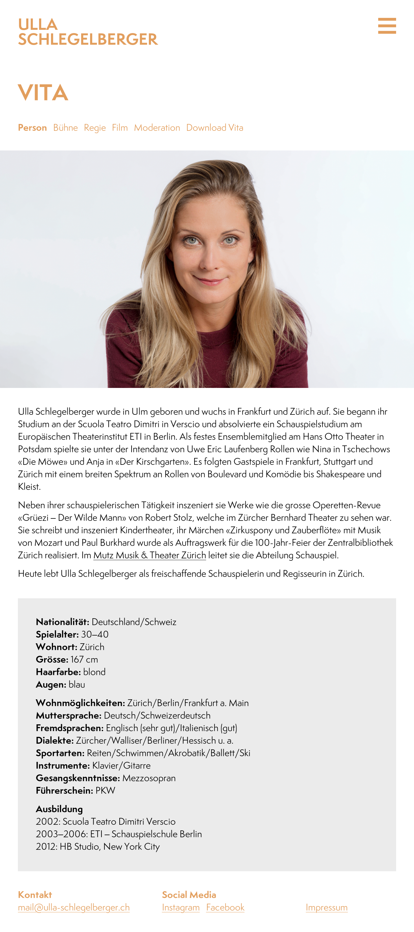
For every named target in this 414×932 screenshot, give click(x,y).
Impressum (327, 908)
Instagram (181, 908)
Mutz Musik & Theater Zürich (149, 555)
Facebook (225, 908)
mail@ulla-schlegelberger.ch (74, 908)
